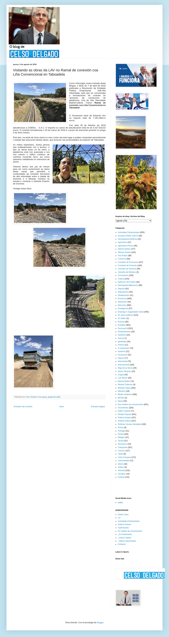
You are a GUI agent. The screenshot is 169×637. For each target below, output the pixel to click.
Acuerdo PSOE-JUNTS (128, 236)
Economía (122, 298)
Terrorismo (122, 444)
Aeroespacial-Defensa (127, 239)
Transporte (122, 447)
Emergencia (123, 308)
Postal (120, 434)
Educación (122, 302)
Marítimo (121, 391)
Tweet (120, 454)
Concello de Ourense (127, 269)
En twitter (122, 318)
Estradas (121, 325)
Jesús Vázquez (124, 371)
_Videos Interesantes (127, 541)
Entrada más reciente (23, 406)
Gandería (122, 335)
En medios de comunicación (130, 531)
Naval (120, 401)
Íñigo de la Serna (125, 368)
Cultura (121, 279)
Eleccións (122, 305)
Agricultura (122, 242)
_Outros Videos (124, 538)
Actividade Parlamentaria (128, 232)
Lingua (121, 374)
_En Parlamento (125, 534)
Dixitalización (123, 295)
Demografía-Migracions (128, 285)
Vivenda (121, 470)
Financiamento (124, 332)
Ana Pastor (122, 255)
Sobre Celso (123, 514)
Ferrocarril (122, 328)
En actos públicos (125, 315)
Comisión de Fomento (127, 265)
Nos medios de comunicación (130, 404)
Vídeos (121, 467)
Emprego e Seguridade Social (131, 312)
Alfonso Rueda (124, 252)
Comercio (122, 259)
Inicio (61, 406)
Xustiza (121, 477)
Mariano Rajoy (124, 388)
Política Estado (124, 417)
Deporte (121, 289)
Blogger (100, 622)
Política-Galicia (124, 421)
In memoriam (123, 348)
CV (119, 518)
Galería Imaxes (124, 524)
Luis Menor (122, 378)
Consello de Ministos (127, 272)
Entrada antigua (98, 406)
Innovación (122, 355)
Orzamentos (123, 408)
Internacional (123, 365)
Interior (121, 358)
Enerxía (121, 322)
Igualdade (122, 341)
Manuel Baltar (124, 381)
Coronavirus (123, 275)
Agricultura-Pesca (125, 246)
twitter (120, 502)
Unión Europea (124, 457)
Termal (121, 441)
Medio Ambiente (125, 394)
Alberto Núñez (124, 249)
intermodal (122, 361)
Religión (121, 437)
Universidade (123, 460)
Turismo (121, 451)
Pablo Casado (124, 411)
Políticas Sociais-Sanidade (129, 424)
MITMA (121, 398)
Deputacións (123, 292)
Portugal (121, 431)
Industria (121, 351)
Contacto (122, 544)
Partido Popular (124, 414)
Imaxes (121, 345)
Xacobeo (121, 474)
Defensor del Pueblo (127, 282)
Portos (121, 427)
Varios (120, 464)
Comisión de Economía (128, 262)
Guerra (121, 338)
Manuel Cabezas (125, 384)
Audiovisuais (123, 528)
